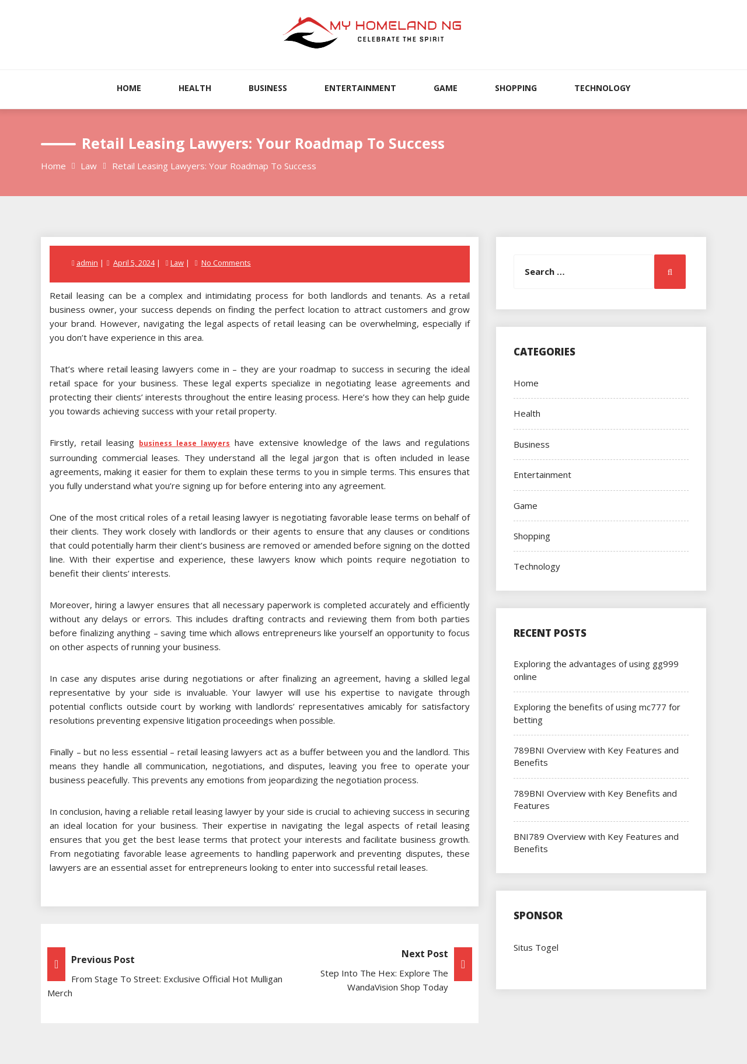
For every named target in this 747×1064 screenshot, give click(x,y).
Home (129, 87)
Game (446, 87)
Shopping (516, 87)
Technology (602, 87)
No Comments (227, 262)
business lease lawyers (184, 443)
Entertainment (360, 87)
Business (268, 87)
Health (195, 87)
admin (87, 262)
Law (177, 262)
